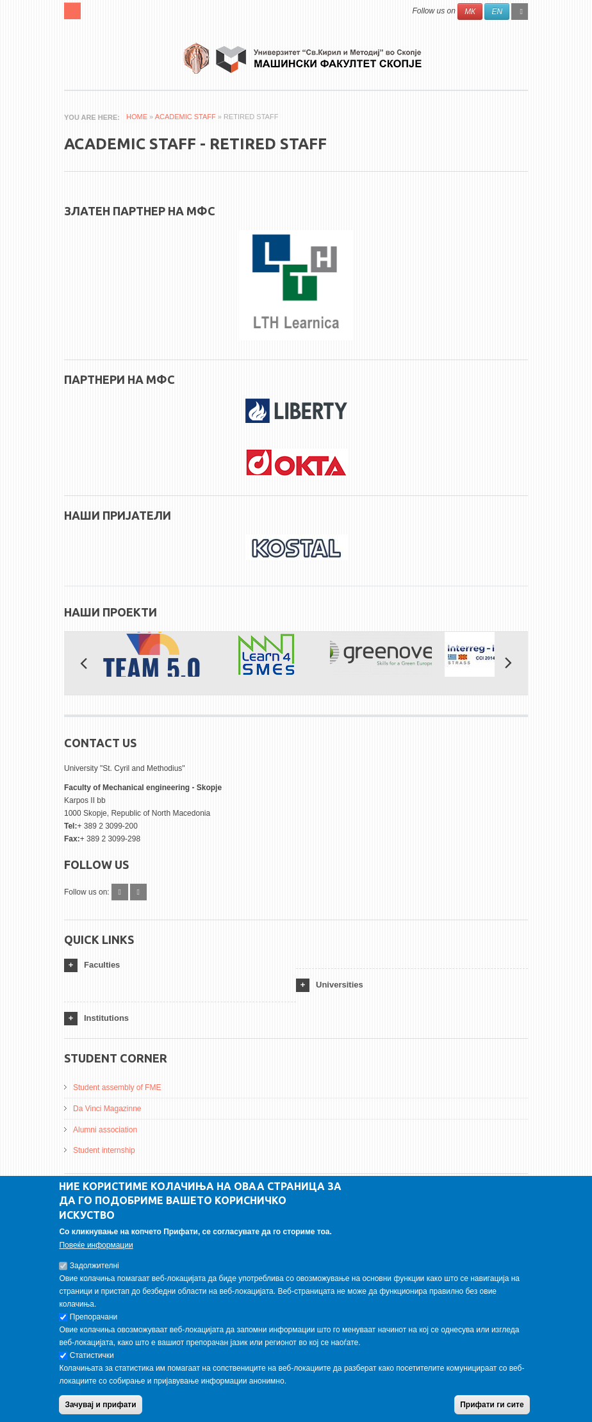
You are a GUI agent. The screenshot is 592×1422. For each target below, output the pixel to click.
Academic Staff (185, 116)
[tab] (180, 965)
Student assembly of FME (117, 1087)
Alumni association (105, 1129)
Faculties (102, 965)
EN (496, 11)
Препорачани (93, 1316)
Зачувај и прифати (100, 1404)
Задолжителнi (94, 1265)
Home (136, 116)
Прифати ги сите (491, 1404)
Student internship (104, 1150)
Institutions (106, 1018)
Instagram (138, 892)
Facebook (119, 892)
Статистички (92, 1355)
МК (470, 11)
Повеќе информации (96, 1245)
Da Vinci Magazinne (107, 1108)
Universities (339, 984)
